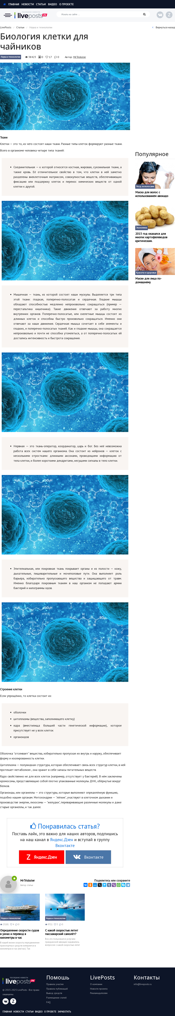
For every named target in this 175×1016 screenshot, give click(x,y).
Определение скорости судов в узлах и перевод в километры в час (19, 934)
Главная (11, 4)
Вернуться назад (163, 27)
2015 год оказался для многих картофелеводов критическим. (151, 237)
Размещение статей (56, 997)
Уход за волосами (145, 186)
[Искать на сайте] (103, 14)
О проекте (66, 4)
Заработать (64, 1011)
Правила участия (54, 984)
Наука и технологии (10, 56)
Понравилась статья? (65, 826)
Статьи (41, 4)
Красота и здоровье (146, 272)
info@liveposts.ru (143, 984)
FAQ (48, 1002)
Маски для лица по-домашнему (148, 280)
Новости (27, 4)
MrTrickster (79, 57)
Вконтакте (65, 845)
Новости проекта (98, 988)
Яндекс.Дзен (61, 839)
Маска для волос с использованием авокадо (151, 194)
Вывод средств (54, 993)
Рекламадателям (98, 993)
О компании (96, 984)
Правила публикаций (57, 988)
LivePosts (5, 27)
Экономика (141, 227)
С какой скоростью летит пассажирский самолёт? (61, 932)
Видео (52, 4)
